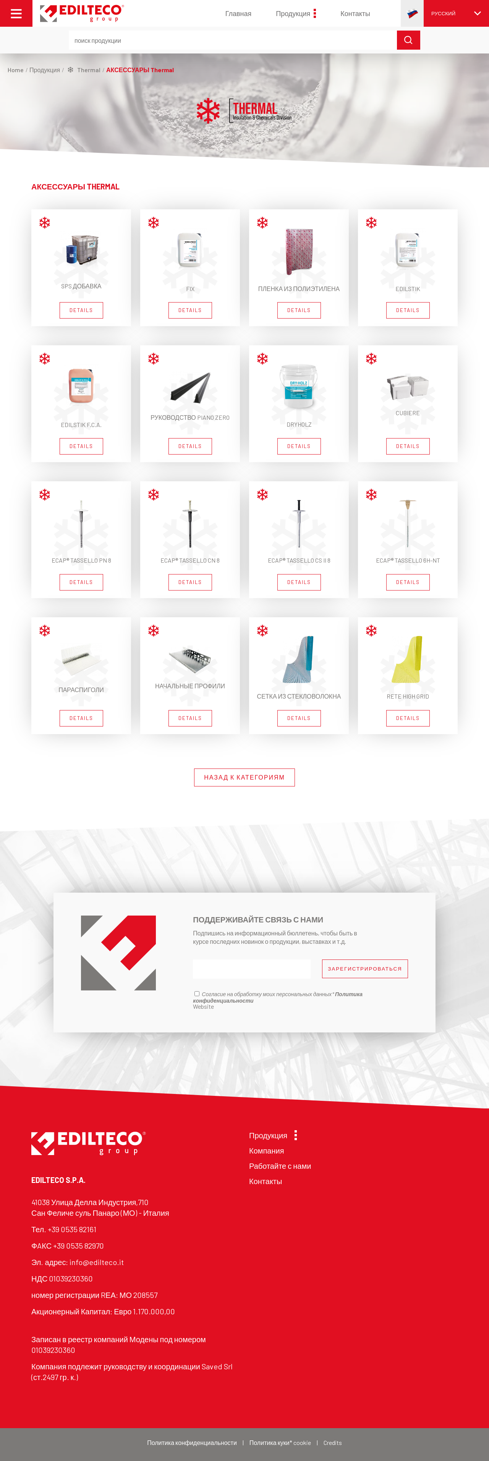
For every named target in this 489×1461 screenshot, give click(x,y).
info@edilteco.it (97, 1262)
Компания (266, 1150)
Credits (333, 1442)
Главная (238, 13)
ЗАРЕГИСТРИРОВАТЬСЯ (365, 969)
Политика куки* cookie (280, 1442)
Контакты (355, 13)
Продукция (296, 13)
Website (203, 1006)
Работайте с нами (280, 1166)
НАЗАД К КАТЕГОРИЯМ (244, 777)
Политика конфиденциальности (192, 1442)
